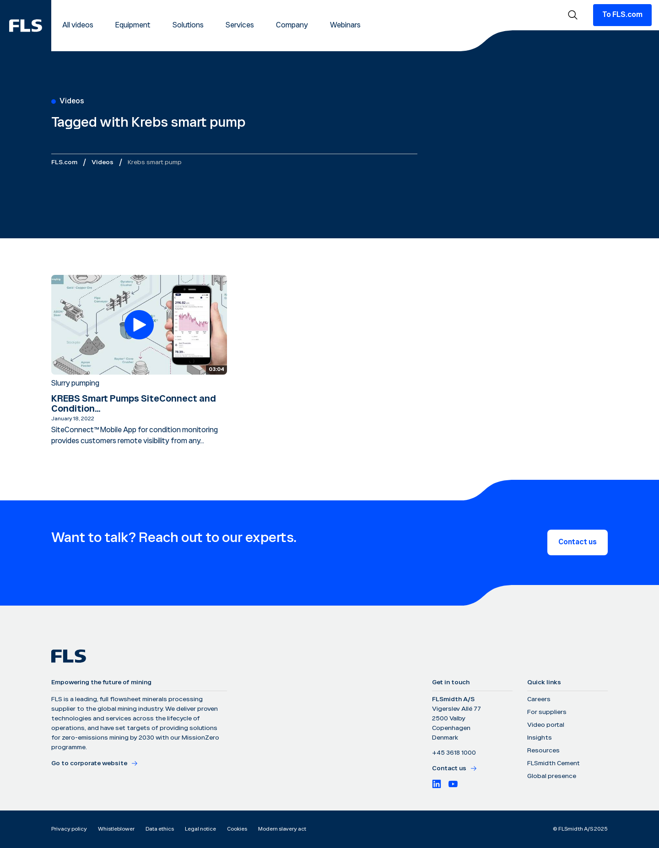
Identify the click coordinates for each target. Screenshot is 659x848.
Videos (102, 162)
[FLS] (25, 25)
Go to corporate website (94, 763)
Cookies (237, 829)
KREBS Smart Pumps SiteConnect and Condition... (133, 404)
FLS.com (64, 162)
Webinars (345, 25)
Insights (539, 738)
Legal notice (200, 829)
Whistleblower (116, 829)
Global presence (551, 776)
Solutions (188, 25)
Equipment (133, 25)
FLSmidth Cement (553, 763)
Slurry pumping (75, 383)
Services (240, 25)
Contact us (577, 542)
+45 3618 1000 (454, 753)
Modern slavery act (282, 829)
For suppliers (547, 712)
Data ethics (160, 829)
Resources (543, 750)
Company (292, 25)
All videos (77, 25)
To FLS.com (622, 15)
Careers (539, 699)
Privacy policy (69, 829)
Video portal (545, 725)
